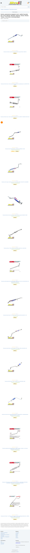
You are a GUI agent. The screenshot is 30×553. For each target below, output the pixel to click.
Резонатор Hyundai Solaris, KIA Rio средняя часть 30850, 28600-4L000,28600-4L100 (15, 348)
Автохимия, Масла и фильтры (5, 534)
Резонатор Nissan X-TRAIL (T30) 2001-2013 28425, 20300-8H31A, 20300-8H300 (15, 248)
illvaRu (18, 551)
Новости (17, 535)
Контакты (17, 537)
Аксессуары (2, 535)
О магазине (17, 532)
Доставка (17, 533)
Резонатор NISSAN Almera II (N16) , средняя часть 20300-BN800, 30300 (15, 381)
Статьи (17, 536)
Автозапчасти (6, 9)
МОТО (1, 537)
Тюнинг (2, 538)
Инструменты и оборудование (5, 536)
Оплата (17, 534)
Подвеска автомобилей (4, 532)
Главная (2, 9)
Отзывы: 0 (16, 50)
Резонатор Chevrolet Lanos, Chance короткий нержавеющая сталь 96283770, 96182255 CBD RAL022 (15, 116)
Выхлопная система (13, 9)
